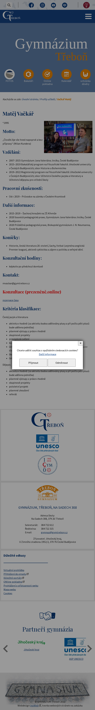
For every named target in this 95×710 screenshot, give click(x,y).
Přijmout (33, 362)
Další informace (47, 354)
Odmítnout (61, 362)
